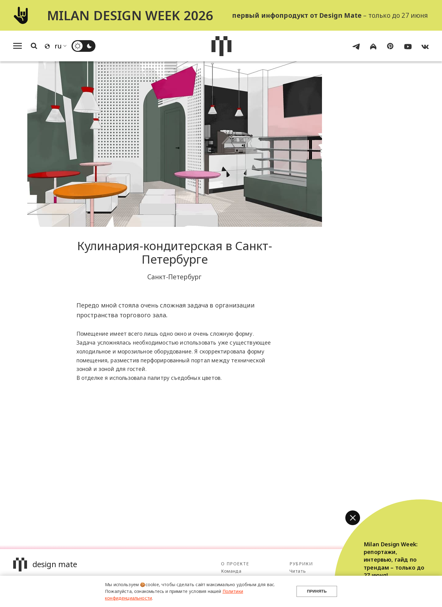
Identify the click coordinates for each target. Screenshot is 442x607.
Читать (297, 571)
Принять (317, 591)
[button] (352, 517)
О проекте (235, 564)
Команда (231, 571)
